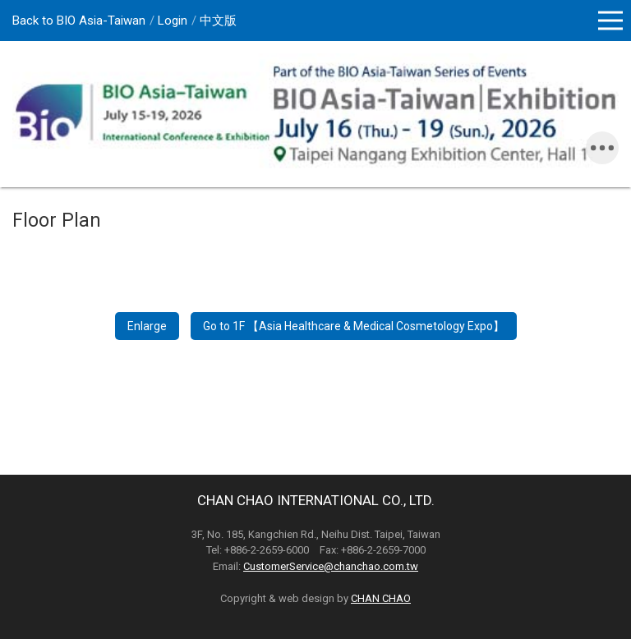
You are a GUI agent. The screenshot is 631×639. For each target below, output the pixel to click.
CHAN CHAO (381, 598)
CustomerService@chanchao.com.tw (330, 566)
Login (172, 20)
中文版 (218, 20)
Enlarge (147, 326)
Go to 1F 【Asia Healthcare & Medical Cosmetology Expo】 (353, 326)
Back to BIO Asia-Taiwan (78, 20)
